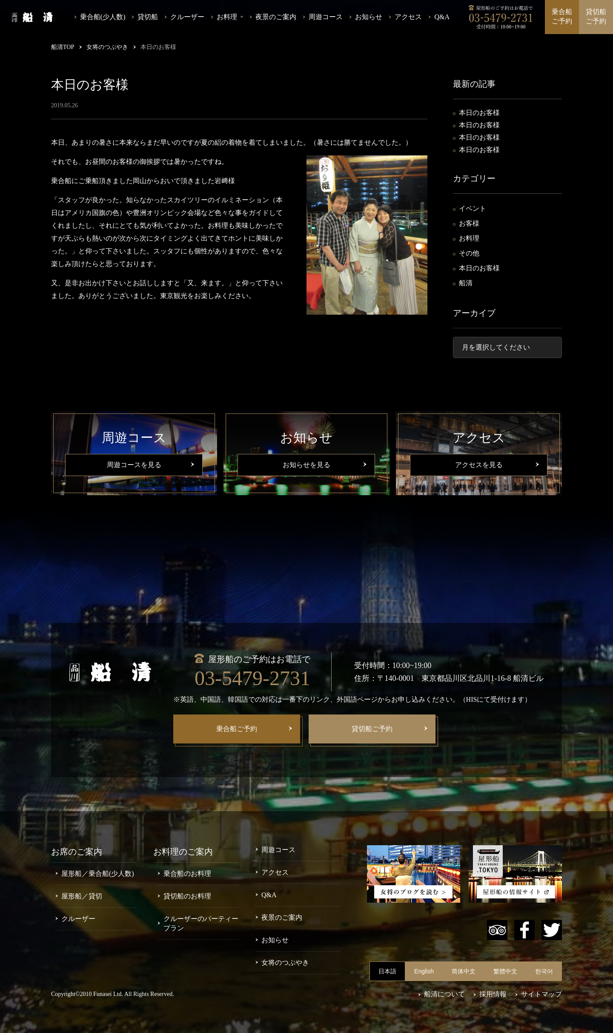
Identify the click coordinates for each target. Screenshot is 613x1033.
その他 (469, 253)
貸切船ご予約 (596, 16)
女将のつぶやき (285, 962)
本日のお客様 (479, 112)
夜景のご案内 (275, 16)
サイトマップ (541, 994)
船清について (444, 994)
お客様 (469, 223)
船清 (466, 283)
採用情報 (493, 994)
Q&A (442, 16)
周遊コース (326, 16)
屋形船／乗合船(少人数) (97, 873)
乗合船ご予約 (562, 16)
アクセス (408, 16)
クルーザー (187, 16)
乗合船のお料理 (187, 873)
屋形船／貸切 (81, 896)
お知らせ (368, 16)
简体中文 (464, 971)
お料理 (469, 238)
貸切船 (147, 16)
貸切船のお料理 (187, 896)
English (424, 971)
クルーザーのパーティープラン (200, 923)
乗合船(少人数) (103, 16)
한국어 (544, 971)
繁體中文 (505, 971)
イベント (472, 208)
